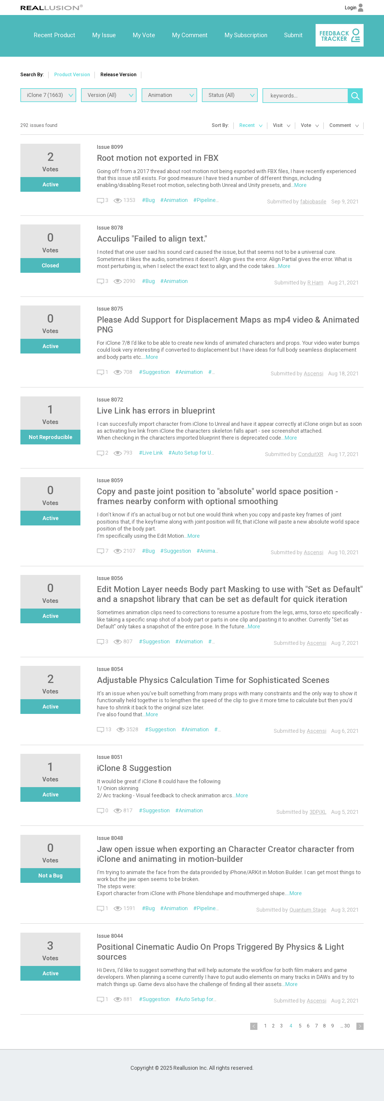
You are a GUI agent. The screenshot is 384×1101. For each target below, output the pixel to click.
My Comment (190, 35)
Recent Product (54, 35)
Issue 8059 (110, 480)
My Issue (104, 35)
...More (299, 185)
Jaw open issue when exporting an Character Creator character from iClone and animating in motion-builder (225, 854)
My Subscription (245, 35)
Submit (293, 35)
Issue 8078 (110, 227)
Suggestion (156, 372)
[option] (54, 35)
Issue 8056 (110, 578)
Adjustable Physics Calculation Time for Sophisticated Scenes (213, 680)
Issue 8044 (110, 936)
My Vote (144, 35)
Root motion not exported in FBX (157, 158)
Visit (281, 125)
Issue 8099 (110, 147)
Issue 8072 (110, 399)
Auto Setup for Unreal (197, 453)
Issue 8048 (110, 838)
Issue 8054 (110, 669)
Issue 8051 (110, 757)
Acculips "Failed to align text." (152, 239)
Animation (176, 200)
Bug (150, 200)
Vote (310, 125)
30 (347, 1026)
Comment (344, 125)
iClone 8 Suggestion (134, 768)
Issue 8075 (110, 308)
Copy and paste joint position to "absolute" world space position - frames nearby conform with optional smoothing (217, 496)
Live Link (152, 453)
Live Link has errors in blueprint (156, 411)
